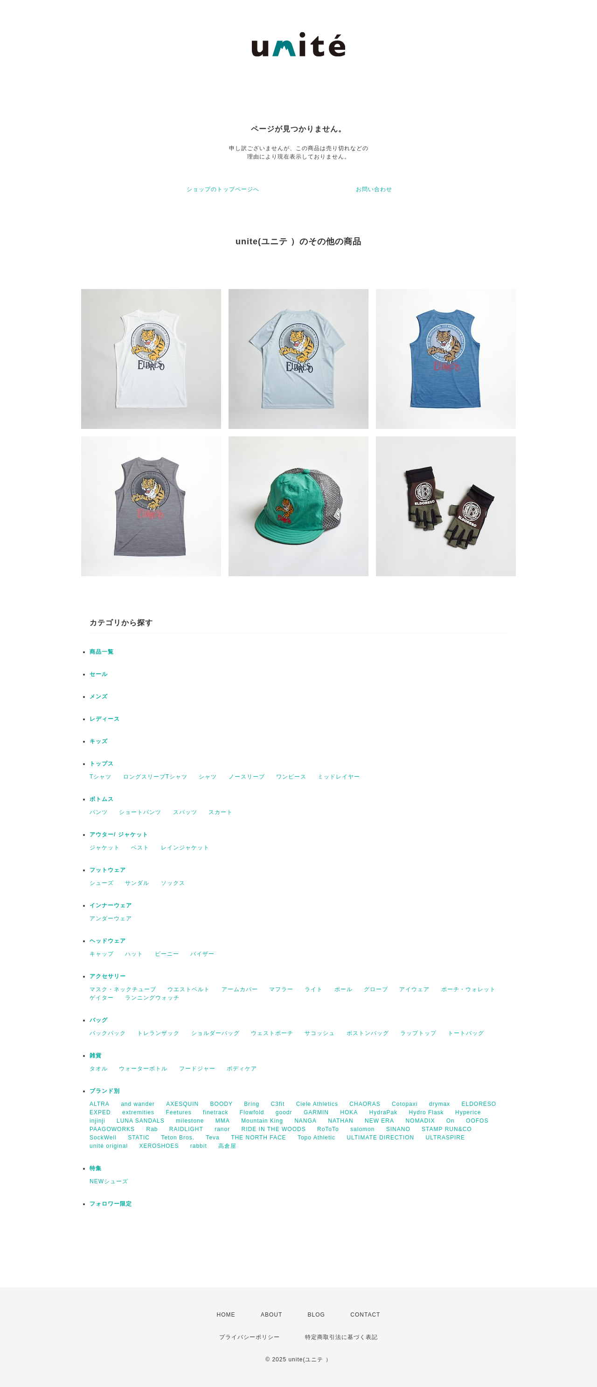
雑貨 (96, 1055)
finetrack (215, 1112)
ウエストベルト (188, 989)
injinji (97, 1121)
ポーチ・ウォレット (468, 989)
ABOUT (271, 1314)
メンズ (99, 696)
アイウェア (414, 989)
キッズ (99, 741)
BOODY (221, 1104)
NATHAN (340, 1121)
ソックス (173, 883)
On (450, 1121)
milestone (190, 1121)
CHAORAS (364, 1104)
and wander (138, 1104)
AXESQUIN (182, 1104)
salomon (362, 1129)
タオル (99, 1068)
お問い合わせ (374, 189)
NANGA (305, 1121)
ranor (222, 1129)
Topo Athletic (316, 1137)
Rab (152, 1129)
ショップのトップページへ (223, 189)
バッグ (99, 1020)
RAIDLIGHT (186, 1129)
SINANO (398, 1129)
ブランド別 (105, 1091)
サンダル (137, 883)
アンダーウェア (111, 918)
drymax (439, 1104)
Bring (251, 1104)
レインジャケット (185, 847)
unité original (109, 1146)
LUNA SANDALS (141, 1121)
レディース (105, 719)
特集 (96, 1168)
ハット (134, 954)
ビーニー (167, 954)
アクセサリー (108, 976)
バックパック (108, 1033)
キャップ (102, 954)
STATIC (139, 1137)
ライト (314, 989)
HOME (226, 1314)
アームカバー (240, 989)
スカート (220, 812)
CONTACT (365, 1314)
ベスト (140, 847)
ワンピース (291, 776)
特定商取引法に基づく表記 (341, 1337)
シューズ (102, 883)
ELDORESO (478, 1104)
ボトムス (102, 799)
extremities (138, 1112)
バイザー (202, 954)
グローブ (376, 989)
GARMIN (316, 1112)
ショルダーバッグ (215, 1033)
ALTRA (100, 1104)
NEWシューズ (109, 1181)
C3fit (278, 1104)
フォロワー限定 (111, 1204)
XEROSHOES (159, 1146)
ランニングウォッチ (152, 997)
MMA (222, 1121)
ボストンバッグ (368, 1033)
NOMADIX (420, 1121)
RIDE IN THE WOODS (274, 1129)
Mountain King (262, 1121)
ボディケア (242, 1068)
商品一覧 (102, 652)
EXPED (100, 1112)
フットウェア (108, 870)
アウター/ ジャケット (119, 834)
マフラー (281, 989)
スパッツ (185, 812)
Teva (212, 1137)
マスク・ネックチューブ (123, 989)
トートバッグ (466, 1033)
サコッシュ (320, 1033)
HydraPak (383, 1112)
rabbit (198, 1146)
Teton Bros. (177, 1137)
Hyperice (468, 1112)
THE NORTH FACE (258, 1137)
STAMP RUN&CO (447, 1129)
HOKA (349, 1112)
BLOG (316, 1314)
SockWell (103, 1137)
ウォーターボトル (143, 1068)
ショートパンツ (140, 812)
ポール (343, 989)
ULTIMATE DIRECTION (380, 1137)
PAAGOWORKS (112, 1129)
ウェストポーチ (272, 1033)
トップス (102, 763)
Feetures (178, 1112)
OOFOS (477, 1121)
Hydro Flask (426, 1112)
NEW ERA (379, 1121)
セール (99, 674)
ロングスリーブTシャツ (155, 776)
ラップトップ (418, 1033)
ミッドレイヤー (339, 776)
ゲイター (102, 997)
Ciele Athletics (317, 1104)
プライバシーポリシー (249, 1337)
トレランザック (158, 1033)
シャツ (208, 776)
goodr (284, 1112)
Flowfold (252, 1112)
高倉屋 (227, 1146)
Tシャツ (100, 776)
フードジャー (197, 1068)
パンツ (99, 812)
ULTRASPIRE (445, 1137)
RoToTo (328, 1129)
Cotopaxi (404, 1104)
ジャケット (105, 847)
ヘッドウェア (108, 941)
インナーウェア (111, 905)
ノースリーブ (247, 776)
